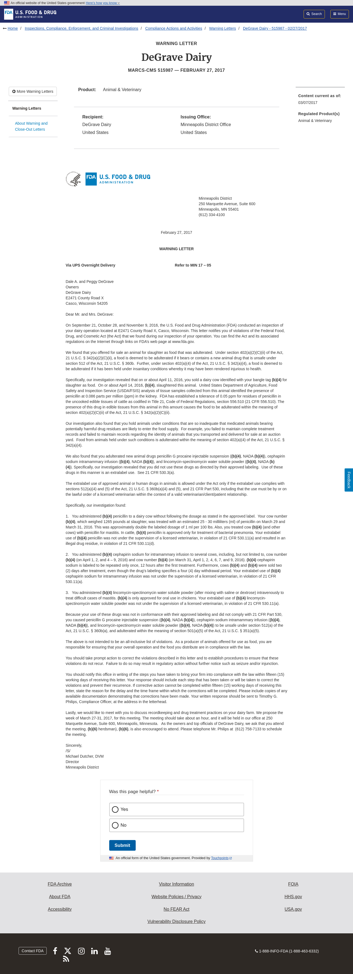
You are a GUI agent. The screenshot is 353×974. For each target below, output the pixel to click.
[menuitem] (320, 101)
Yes (124, 809)
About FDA (59, 896)
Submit (122, 845)
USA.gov (293, 909)
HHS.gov (293, 896)
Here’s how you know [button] (103, 3)
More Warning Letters (32, 91)
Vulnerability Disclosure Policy (176, 921)
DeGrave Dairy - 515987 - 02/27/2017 (275, 28)
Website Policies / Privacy (176, 896)
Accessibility (60, 909)
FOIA (293, 884)
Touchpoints (220, 858)
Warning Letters (222, 28)
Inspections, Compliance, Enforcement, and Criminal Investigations (81, 28)
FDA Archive (60, 884)
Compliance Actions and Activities (173, 28)
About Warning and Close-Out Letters (31, 126)
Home (13, 28)
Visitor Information (176, 884)
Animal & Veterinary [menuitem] (315, 120)
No (124, 825)
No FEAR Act (176, 909)
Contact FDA (32, 951)
